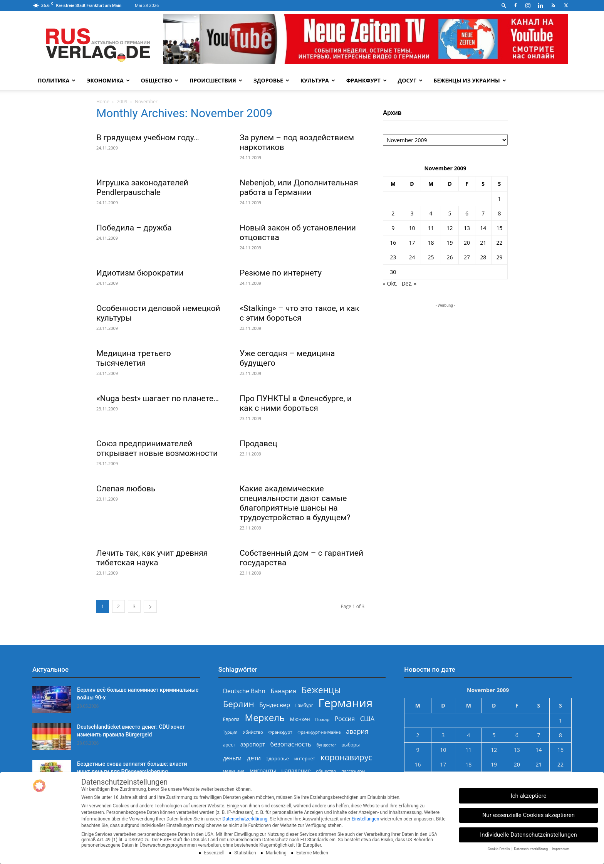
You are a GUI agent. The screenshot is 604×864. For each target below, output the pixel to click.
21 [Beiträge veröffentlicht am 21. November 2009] (483, 242)
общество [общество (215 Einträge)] (326, 771)
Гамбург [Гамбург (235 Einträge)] (304, 705)
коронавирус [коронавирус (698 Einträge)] (346, 757)
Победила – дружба (134, 227)
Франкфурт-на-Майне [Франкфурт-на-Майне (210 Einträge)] (319, 732)
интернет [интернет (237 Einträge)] (304, 758)
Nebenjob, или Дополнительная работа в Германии (299, 187)
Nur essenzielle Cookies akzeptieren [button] (528, 815)
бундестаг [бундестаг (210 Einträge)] (326, 745)
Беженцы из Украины (470, 80)
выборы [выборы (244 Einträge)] (351, 744)
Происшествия (216, 80)
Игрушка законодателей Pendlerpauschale (142, 187)
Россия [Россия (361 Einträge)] (345, 719)
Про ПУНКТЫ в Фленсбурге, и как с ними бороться (296, 403)
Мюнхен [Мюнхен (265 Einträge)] (300, 719)
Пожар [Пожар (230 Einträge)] (322, 719)
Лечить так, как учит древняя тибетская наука (152, 557)
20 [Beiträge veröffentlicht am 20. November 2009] (467, 242)
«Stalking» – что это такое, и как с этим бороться (299, 313)
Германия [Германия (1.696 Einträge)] (345, 703)
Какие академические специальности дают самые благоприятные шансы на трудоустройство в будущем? (295, 503)
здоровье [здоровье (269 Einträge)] (277, 758)
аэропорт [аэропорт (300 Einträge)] (252, 744)
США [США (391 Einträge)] (367, 719)
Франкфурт (366, 80)
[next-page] (150, 606)
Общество (159, 80)
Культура (317, 80)
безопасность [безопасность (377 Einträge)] (290, 744)
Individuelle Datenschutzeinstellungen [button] (528, 834)
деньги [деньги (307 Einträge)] (232, 758)
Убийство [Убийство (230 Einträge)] (253, 732)
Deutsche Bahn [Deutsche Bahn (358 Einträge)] (244, 691)
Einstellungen (365, 819)
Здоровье (271, 80)
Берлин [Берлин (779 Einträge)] (238, 704)
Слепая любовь (126, 488)
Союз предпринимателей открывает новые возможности (157, 448)
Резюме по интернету (281, 272)
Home (102, 101)
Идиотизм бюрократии (140, 272)
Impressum (560, 849)
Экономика (108, 80)
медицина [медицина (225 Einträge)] (234, 771)
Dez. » (408, 283)
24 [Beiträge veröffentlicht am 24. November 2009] (412, 257)
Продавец (258, 443)
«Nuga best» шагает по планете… (157, 398)
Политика (57, 80)
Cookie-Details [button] (499, 849)
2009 (122, 101)
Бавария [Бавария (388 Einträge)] (283, 691)
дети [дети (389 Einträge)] (254, 758)
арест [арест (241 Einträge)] (229, 744)
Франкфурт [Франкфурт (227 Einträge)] (280, 732)
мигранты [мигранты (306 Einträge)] (263, 770)
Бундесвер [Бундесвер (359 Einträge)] (274, 705)
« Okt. (390, 283)
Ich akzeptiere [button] (529, 795)
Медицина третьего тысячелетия (133, 358)
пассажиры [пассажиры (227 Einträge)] (353, 771)
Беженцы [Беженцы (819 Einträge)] (321, 690)
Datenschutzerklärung (244, 819)
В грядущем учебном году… (147, 137)
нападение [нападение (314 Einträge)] (295, 770)
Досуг (410, 80)
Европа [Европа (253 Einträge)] (231, 719)
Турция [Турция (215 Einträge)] (230, 732)
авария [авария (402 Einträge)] (357, 731)
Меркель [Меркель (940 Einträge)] (265, 717)
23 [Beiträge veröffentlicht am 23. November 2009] (393, 257)
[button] (504, 5)
